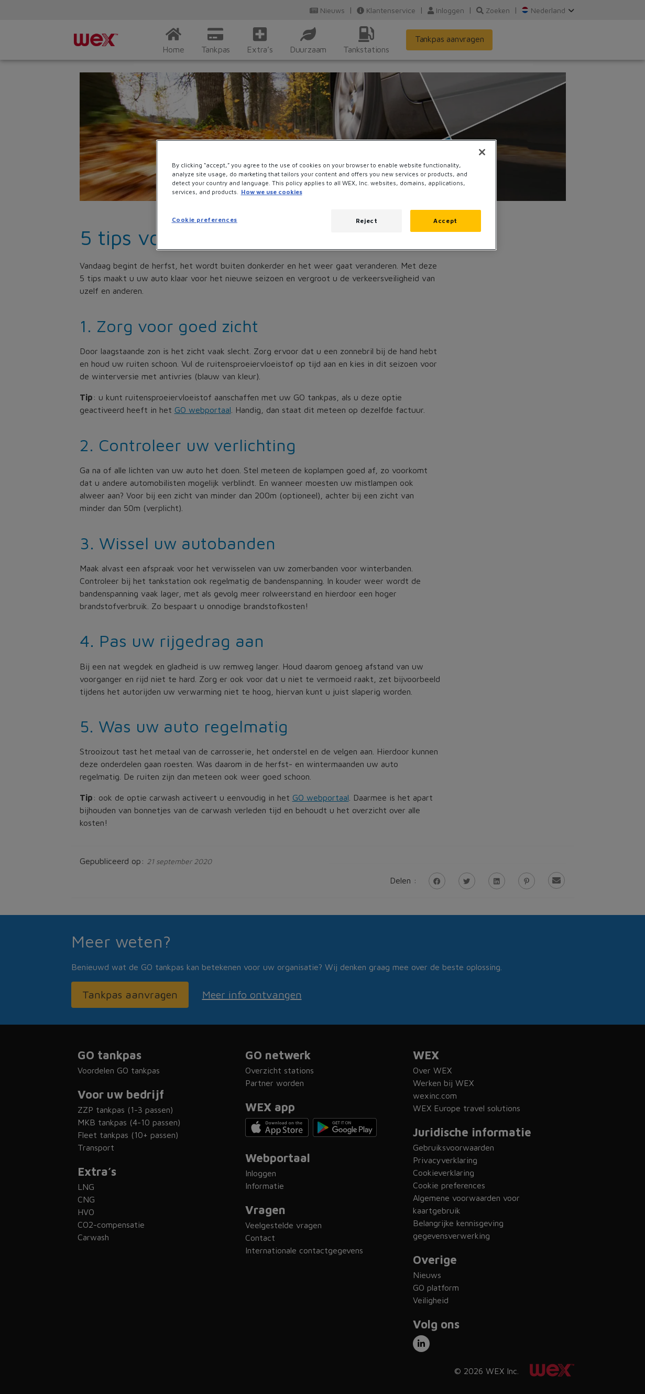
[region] (326, 195)
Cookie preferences (204, 219)
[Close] (482, 152)
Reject (366, 220)
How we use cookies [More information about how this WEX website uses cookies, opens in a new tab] (271, 191)
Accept (445, 220)
